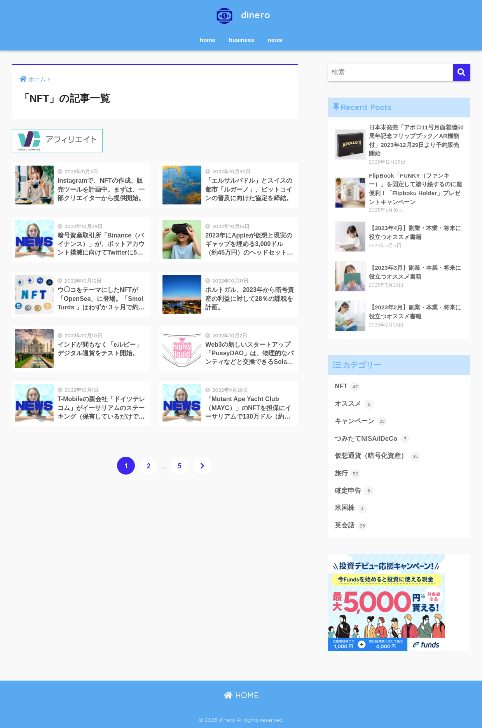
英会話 (351, 526)
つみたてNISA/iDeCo (372, 438)
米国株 (351, 508)
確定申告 (354, 491)
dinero (241, 15)
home (207, 40)
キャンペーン (361, 421)
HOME (241, 695)
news (275, 40)
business (241, 40)
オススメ (354, 404)
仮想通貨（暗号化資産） (377, 456)
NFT (347, 386)
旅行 (347, 473)
